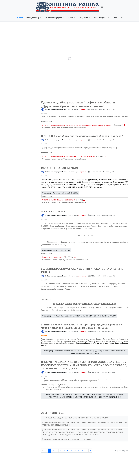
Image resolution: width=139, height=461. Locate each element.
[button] (33, 17)
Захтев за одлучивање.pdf (53, 257)
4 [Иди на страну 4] (60, 450)
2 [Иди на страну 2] (53, 450)
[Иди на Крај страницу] (90, 451)
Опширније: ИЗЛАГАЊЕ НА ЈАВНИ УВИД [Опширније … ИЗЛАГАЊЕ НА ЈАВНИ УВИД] (60, 193)
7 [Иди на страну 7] (71, 450)
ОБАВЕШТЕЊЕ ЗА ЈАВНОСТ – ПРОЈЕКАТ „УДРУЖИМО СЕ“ (70, 439)
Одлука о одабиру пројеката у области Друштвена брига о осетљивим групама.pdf (78, 125)
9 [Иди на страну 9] (78, 450)
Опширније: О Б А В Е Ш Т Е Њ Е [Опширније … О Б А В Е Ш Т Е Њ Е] (56, 250)
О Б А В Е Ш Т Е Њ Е (53, 211)
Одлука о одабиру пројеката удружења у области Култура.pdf (69, 156)
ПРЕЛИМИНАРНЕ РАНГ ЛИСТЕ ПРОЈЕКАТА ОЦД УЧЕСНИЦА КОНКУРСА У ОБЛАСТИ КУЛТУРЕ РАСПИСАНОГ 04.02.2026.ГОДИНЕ (84, 423)
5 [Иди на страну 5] (64, 450)
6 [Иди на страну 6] (67, 450)
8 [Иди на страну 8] (75, 450)
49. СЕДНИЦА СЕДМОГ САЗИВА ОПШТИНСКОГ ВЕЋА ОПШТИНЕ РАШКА (76, 418)
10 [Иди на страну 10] (83, 450)
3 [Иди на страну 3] (56, 450)
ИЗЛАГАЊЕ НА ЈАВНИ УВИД (59, 168)
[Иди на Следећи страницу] (87, 451)
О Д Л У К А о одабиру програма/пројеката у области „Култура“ (82, 136)
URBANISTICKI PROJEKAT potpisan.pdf (59, 200)
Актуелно (82, 109)
